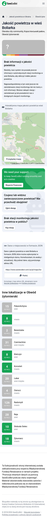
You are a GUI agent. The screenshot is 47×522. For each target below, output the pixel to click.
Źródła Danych (16, 163)
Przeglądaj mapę (13, 159)
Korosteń (28, 366)
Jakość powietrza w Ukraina (20, 17)
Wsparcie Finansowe (13, 185)
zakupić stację (28, 90)
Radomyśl (28, 402)
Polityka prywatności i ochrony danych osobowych (21, 515)
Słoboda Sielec (28, 426)
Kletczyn (28, 354)
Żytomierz (28, 438)
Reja (28, 414)
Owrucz (28, 390)
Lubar (28, 378)
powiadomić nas (25, 93)
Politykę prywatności (29, 283)
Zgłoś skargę (10, 208)
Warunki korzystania (32, 512)
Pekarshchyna (28, 306)
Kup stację (9, 227)
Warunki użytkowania (11, 283)
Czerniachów (28, 342)
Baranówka (28, 330)
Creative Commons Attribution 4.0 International (26, 504)
